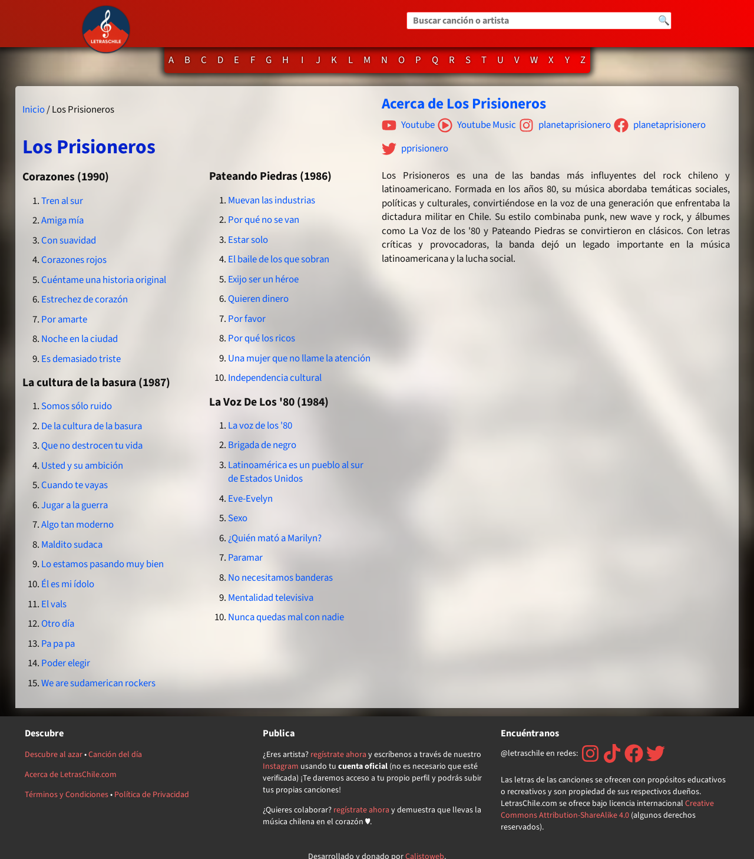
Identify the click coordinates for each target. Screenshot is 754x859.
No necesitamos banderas (280, 578)
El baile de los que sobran (278, 259)
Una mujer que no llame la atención (299, 358)
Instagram (281, 766)
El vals (54, 604)
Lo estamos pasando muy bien (102, 564)
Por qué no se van (263, 220)
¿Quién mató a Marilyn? (275, 538)
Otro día (57, 624)
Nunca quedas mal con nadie (286, 617)
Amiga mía (62, 220)
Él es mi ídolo (67, 584)
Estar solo (248, 240)
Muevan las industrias (271, 200)
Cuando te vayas (74, 485)
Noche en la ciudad (79, 339)
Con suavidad (68, 240)
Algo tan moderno (77, 525)
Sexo (237, 518)
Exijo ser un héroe (263, 279)
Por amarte (64, 319)
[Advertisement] (557, 381)
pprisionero (415, 148)
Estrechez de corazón (84, 299)
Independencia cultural (275, 378)
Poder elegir (65, 663)
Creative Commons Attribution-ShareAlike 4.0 (607, 809)
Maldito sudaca (71, 545)
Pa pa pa (58, 644)
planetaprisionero (565, 125)
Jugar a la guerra (74, 505)
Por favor (247, 319)
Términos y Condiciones (66, 795)
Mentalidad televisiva (270, 598)
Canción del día (115, 755)
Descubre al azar (53, 755)
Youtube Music (477, 125)
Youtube (408, 125)
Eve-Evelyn (250, 499)
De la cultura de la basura (91, 426)
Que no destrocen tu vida (92, 446)
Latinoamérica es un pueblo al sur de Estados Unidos (295, 472)
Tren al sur (62, 201)
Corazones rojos (74, 260)
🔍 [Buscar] (664, 20)
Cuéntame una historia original (103, 280)
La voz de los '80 (260, 426)
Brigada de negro (262, 445)
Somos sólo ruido (76, 406)
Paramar (245, 558)
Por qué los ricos (261, 338)
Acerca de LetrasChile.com (71, 775)
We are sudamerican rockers (98, 683)
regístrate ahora (338, 755)
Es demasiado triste (81, 359)
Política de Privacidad (151, 795)
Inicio (33, 110)
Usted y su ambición (82, 466)
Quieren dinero (258, 299)
